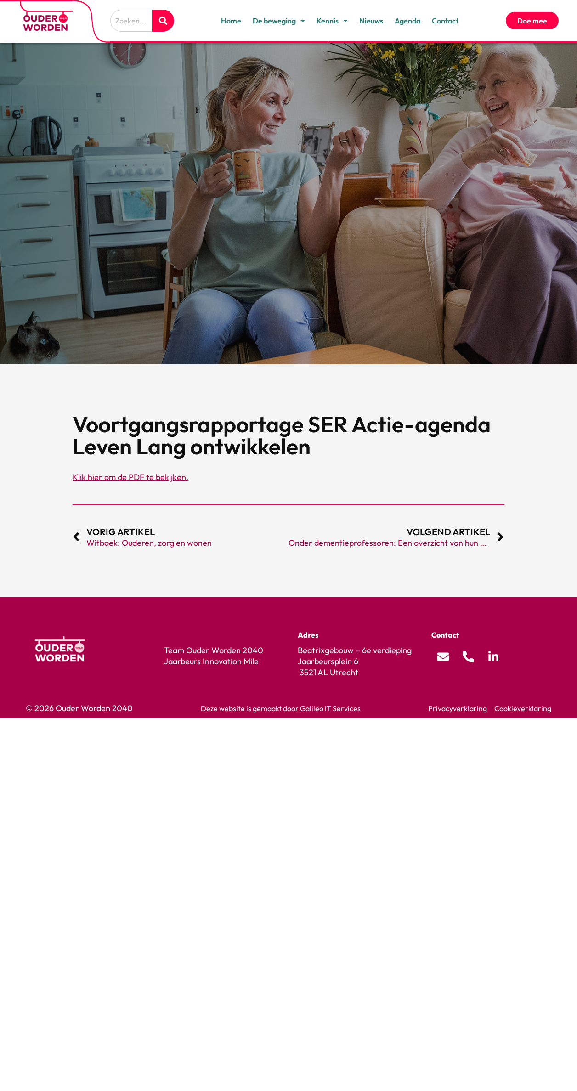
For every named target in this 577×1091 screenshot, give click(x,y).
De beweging (279, 20)
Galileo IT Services (330, 708)
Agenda (407, 20)
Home (231, 20)
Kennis (332, 20)
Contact (445, 20)
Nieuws (371, 20)
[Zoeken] (163, 21)
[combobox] (131, 21)
